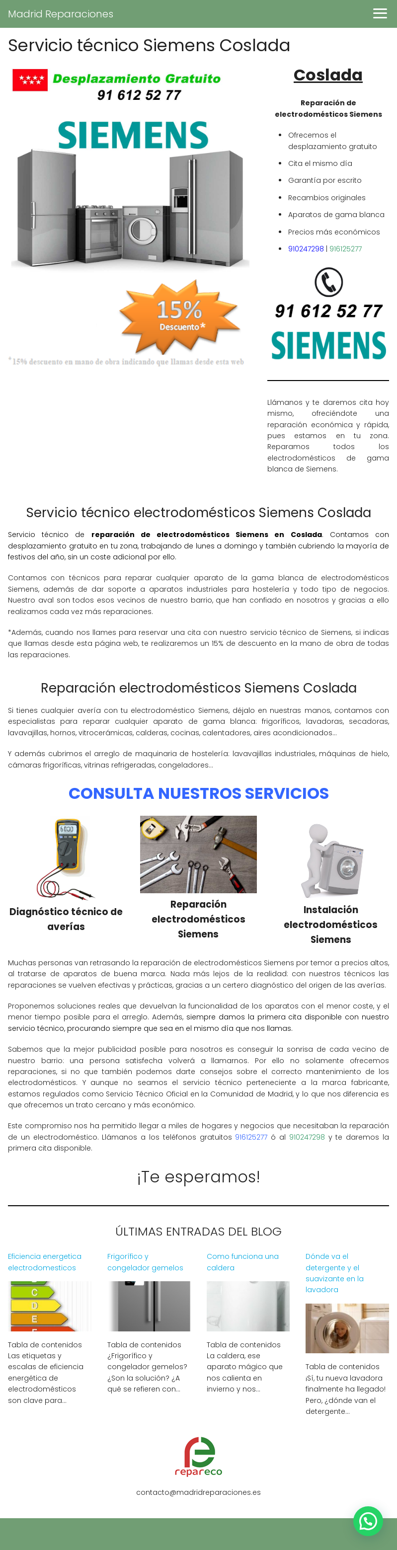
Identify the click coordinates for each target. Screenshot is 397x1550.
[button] (368, 1521)
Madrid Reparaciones (60, 14)
